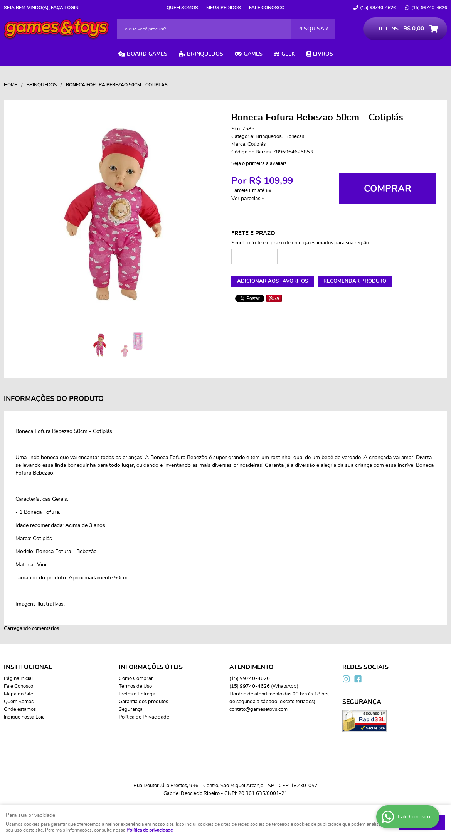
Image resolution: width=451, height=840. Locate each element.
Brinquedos (205, 54)
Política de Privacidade (144, 717)
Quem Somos (182, 7)
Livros (323, 54)
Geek (288, 54)
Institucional (28, 667)
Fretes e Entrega (137, 694)
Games (253, 54)
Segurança (131, 709)
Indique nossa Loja (24, 717)
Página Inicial (18, 678)
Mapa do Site (18, 694)
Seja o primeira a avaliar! (258, 163)
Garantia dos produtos (143, 701)
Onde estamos (20, 709)
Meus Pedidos (223, 7)
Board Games (147, 54)
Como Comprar (136, 678)
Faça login (65, 7)
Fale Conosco (266, 7)
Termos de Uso (135, 686)
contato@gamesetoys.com (258, 709)
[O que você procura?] (313, 29)
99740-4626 (378, 7)
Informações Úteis (151, 667)
